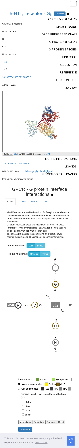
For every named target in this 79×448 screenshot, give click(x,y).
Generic (34, 254)
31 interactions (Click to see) (15, 163)
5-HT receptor (26, 13)
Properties (39, 422)
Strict (31, 245)
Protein (45, 254)
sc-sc (27, 410)
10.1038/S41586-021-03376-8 (16, 77)
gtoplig (35, 171)
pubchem (27, 171)
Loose (40, 245)
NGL (15, 154)
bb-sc (28, 406)
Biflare (10, 201)
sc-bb (28, 414)
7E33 (4, 62)
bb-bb (28, 402)
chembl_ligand (46, 171)
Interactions (25, 422)
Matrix (34, 201)
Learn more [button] (41, 442)
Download (60, 14)
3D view (22, 201)
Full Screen (8, 154)
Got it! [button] (71, 441)
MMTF (48, 154)
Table (44, 201)
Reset (61, 422)
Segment (51, 422)
